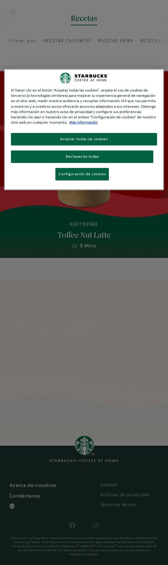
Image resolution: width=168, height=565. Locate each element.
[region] (84, 129)
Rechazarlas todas (82, 156)
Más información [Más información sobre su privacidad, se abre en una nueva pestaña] (83, 122)
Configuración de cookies (82, 174)
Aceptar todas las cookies (84, 139)
